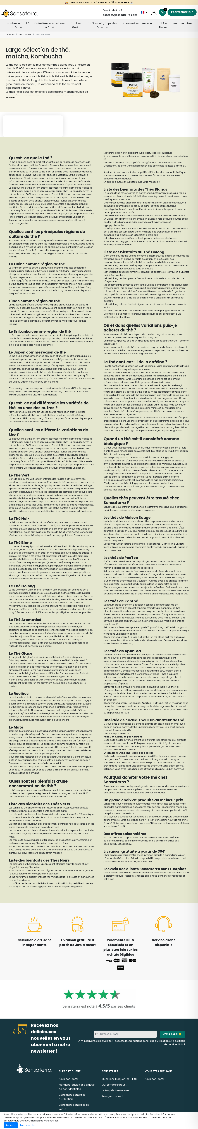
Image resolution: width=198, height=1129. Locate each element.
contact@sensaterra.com (120, 15)
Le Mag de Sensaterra (115, 1090)
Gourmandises (182, 23)
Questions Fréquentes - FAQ (119, 1079)
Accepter (11, 1125)
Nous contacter (68, 1079)
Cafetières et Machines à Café (49, 25)
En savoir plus (27, 1125)
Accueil (11, 34)
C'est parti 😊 (172, 1034)
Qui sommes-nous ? (115, 1085)
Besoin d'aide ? (112, 10)
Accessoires (131, 23)
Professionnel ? (182, 12)
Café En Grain (76, 25)
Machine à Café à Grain (18, 25)
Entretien (147, 23)
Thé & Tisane (163, 25)
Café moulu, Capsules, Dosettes (102, 25)
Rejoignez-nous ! (112, 1096)
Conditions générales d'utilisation (149, 1040)
